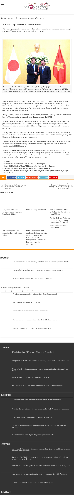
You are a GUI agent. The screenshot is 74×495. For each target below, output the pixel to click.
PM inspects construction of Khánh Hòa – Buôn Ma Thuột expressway (36, 320)
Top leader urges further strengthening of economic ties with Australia (39, 474)
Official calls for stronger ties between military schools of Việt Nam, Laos (41, 465)
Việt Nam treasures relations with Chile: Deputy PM (32, 482)
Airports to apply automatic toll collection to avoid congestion (36, 400)
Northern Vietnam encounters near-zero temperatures (30, 311)
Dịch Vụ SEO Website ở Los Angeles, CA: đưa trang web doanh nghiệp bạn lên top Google (35, 170)
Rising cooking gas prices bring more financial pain (18, 291)
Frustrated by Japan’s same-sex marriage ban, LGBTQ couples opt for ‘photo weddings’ (58, 186)
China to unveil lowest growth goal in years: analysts (33, 435)
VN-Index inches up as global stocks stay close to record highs (60, 211)
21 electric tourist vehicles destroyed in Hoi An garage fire (32, 278)
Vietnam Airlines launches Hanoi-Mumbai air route (32, 417)
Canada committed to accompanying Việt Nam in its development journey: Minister (41, 262)
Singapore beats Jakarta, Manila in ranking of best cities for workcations (40, 360)
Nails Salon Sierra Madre (12, 173)
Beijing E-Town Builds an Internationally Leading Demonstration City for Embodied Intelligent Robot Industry (60, 222)
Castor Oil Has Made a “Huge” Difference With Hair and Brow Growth (29, 166)
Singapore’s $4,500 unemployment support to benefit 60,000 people (13, 211)
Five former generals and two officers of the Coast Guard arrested (35, 294)
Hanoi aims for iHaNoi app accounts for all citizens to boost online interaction (15, 186)
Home (3, 18)
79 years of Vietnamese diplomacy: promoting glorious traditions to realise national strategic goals (41, 450)
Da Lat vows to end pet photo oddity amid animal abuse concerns (37, 386)
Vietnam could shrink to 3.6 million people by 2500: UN (32, 328)
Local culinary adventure (36, 209)
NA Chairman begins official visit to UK (26, 302)
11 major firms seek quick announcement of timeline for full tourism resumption (39, 427)
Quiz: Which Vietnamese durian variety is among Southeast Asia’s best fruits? (40, 370)
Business (10, 18)
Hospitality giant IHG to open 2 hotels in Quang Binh (33, 352)
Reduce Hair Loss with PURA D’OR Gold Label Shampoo (24, 164)
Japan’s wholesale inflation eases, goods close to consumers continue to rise (38, 270)
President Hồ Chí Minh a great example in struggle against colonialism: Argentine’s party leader (40, 458)
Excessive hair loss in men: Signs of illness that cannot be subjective (27, 168)
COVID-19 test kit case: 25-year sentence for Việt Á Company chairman (40, 409)
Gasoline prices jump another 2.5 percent (15, 288)
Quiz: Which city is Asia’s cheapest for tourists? (31, 377)
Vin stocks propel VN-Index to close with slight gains (12, 233)
